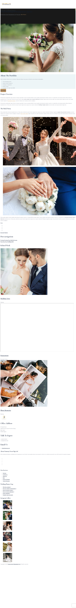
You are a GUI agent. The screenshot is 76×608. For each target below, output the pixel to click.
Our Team (59, 9)
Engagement (4, 355)
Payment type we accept (8, 495)
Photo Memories (5, 410)
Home (27, 9)
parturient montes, (11, 101)
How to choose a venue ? (8, 490)
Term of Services (6, 481)
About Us (32, 9)
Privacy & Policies (6, 479)
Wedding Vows (5, 298)
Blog (37, 9)
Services (53, 9)
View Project (3, 90)
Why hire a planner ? (7, 487)
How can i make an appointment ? (9, 488)
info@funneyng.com (6, 448)
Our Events (47, 9)
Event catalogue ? (6, 493)
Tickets (41, 9)
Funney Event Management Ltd (14, 564)
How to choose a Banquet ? (8, 492)
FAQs (70, 9)
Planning (6, 233)
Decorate (2, 233)
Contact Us (65, 9)
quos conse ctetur (24, 113)
